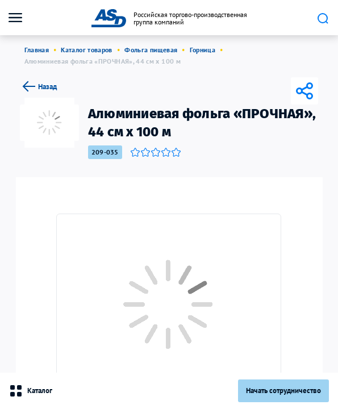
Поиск (322, 18)
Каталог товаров (86, 49)
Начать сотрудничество (283, 390)
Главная (36, 49)
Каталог (30, 391)
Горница (203, 49)
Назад (38, 86)
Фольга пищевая (150, 49)
